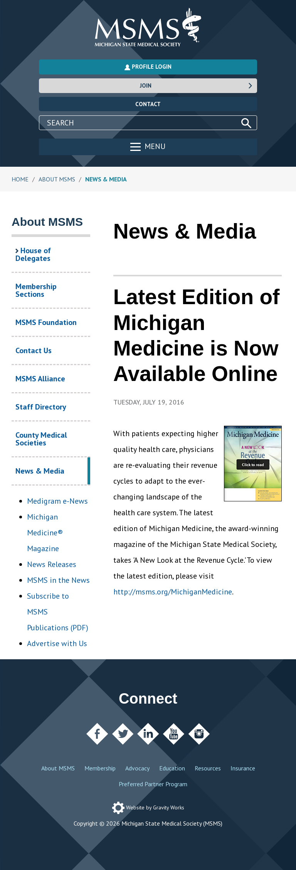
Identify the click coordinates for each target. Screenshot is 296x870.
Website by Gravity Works (148, 807)
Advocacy (137, 768)
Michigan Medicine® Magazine (45, 532)
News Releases (51, 564)
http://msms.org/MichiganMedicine (172, 592)
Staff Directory (40, 407)
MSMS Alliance (40, 379)
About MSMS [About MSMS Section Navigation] (47, 221)
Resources (208, 768)
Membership (100, 768)
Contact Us (33, 350)
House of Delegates (33, 254)
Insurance (242, 768)
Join (196, 85)
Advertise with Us (57, 643)
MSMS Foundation (46, 322)
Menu (147, 146)
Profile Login (148, 66)
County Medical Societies (41, 439)
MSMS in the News (58, 580)
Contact (148, 104)
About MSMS (58, 768)
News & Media (52, 475)
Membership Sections (36, 290)
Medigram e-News (57, 501)
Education (172, 768)
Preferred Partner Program (153, 784)
